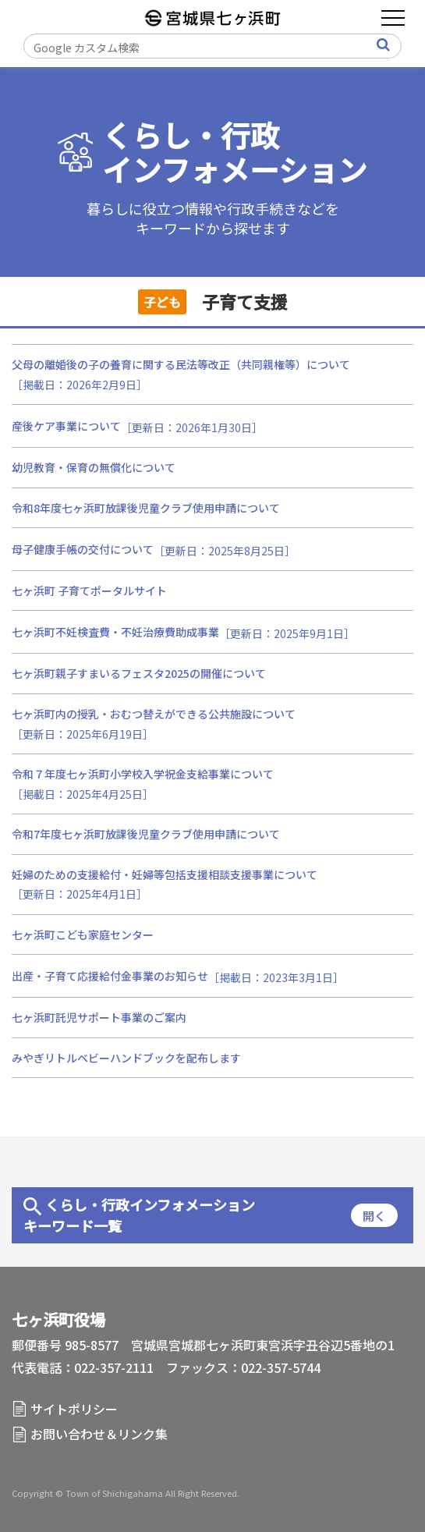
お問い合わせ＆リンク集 (99, 1433)
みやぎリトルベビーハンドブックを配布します (126, 1058)
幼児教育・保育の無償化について (93, 467)
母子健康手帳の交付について (83, 549)
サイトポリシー (74, 1408)
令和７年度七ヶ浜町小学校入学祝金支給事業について (143, 774)
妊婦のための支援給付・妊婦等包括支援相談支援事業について (164, 874)
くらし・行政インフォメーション (234, 152)
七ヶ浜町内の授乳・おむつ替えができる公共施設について (154, 714)
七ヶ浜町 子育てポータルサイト (89, 590)
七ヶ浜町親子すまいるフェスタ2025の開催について (139, 673)
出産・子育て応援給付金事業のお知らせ (110, 976)
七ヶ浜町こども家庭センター (83, 934)
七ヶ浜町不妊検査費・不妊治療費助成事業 (115, 632)
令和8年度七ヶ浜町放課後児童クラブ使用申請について (146, 508)
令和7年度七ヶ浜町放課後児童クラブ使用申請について (146, 834)
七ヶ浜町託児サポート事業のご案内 (99, 1017)
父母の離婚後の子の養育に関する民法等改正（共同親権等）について (181, 364)
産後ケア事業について (66, 426)
